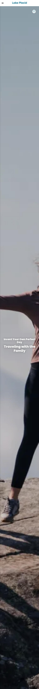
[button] (5, 3)
